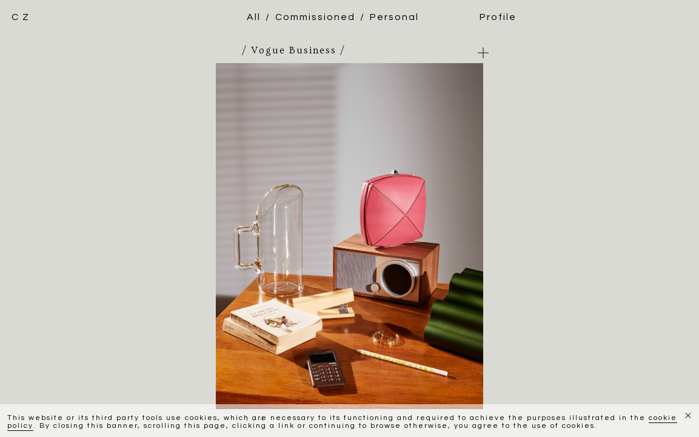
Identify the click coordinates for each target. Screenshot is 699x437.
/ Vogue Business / (294, 50)
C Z (21, 17)
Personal (394, 17)
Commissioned (315, 17)
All (254, 17)
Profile (498, 17)
